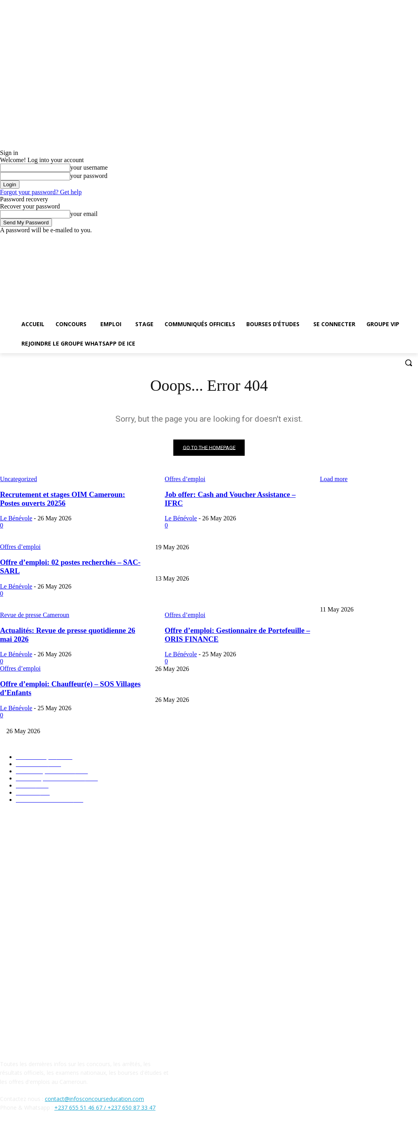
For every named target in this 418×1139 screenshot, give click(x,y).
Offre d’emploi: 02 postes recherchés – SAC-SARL (212, 718)
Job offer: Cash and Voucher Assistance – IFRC (208, 687)
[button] (408, 362)
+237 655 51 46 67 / (80, 1108)
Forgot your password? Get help (41, 192)
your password (88, 175)
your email (84, 213)
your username (89, 167)
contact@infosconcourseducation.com (94, 1099)
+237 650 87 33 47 (131, 1108)
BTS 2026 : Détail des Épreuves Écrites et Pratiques (213, 566)
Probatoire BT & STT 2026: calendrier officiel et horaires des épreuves (234, 597)
